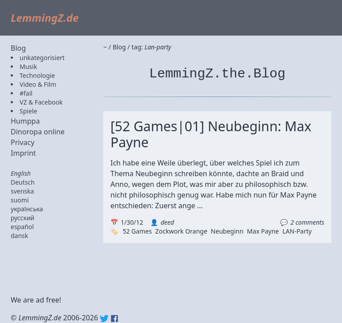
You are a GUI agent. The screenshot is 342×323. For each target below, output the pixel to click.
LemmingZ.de (45, 17)
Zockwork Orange (181, 231)
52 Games (136, 231)
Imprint (23, 153)
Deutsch (23, 182)
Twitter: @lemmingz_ (104, 318)
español (22, 226)
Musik (28, 66)
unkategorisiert (42, 57)
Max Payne (263, 231)
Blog (18, 48)
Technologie (37, 75)
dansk (19, 235)
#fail (26, 93)
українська (27, 209)
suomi (20, 200)
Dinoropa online (38, 132)
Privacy (22, 142)
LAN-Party (297, 231)
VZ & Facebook (41, 102)
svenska (22, 191)
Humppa (25, 121)
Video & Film (38, 84)
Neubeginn (227, 231)
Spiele (28, 111)
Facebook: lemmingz (114, 318)
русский (22, 218)
